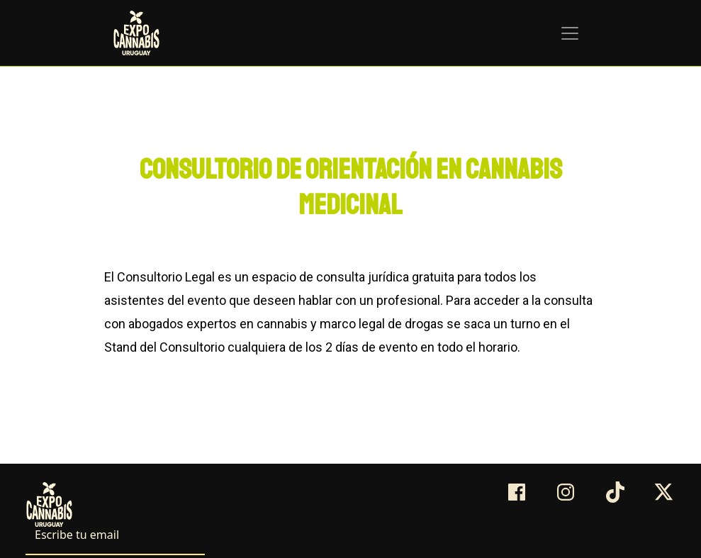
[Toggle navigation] (570, 33)
